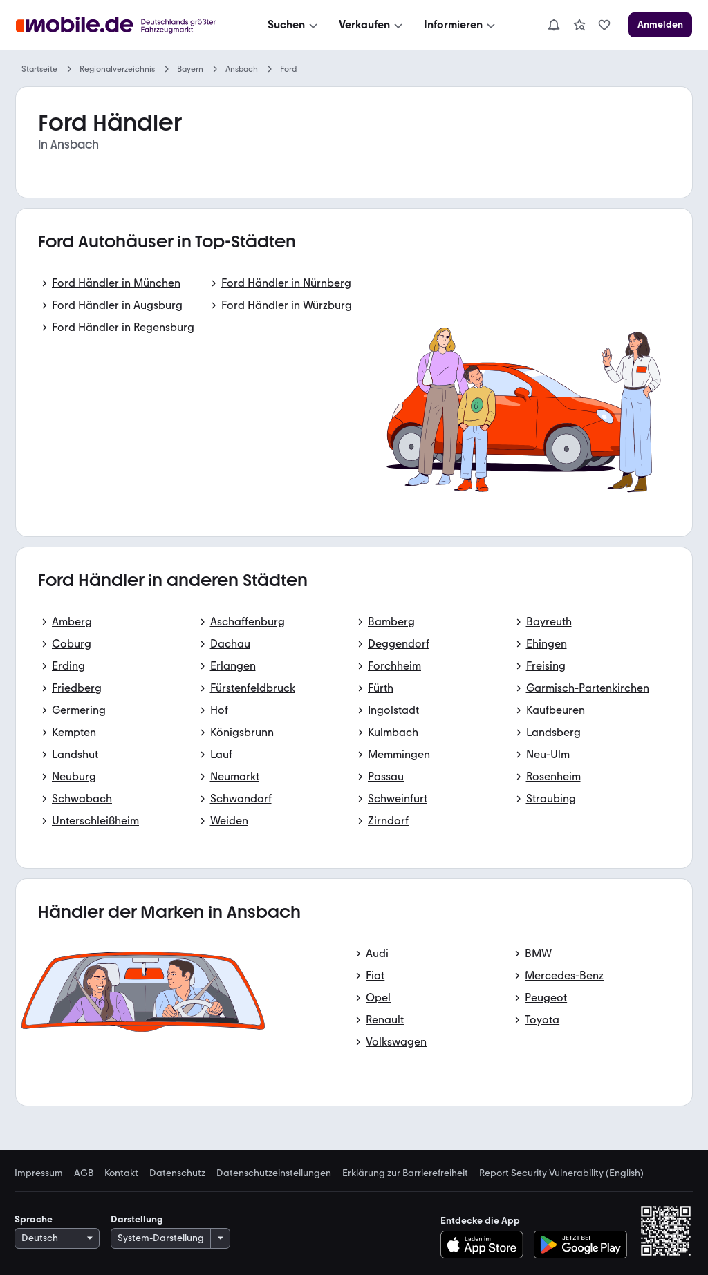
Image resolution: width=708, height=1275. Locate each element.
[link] (579, 25)
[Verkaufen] (372, 24)
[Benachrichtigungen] (553, 24)
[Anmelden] (660, 24)
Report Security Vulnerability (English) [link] (561, 1173)
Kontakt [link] (121, 1173)
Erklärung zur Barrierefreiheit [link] (405, 1173)
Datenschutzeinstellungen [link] (273, 1173)
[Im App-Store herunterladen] (485, 1244)
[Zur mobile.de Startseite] (119, 25)
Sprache (34, 1219)
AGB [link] (83, 1173)
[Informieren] (460, 24)
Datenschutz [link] (177, 1173)
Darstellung (137, 1219)
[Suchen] (294, 24)
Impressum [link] (39, 1173)
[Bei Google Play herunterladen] (580, 1244)
